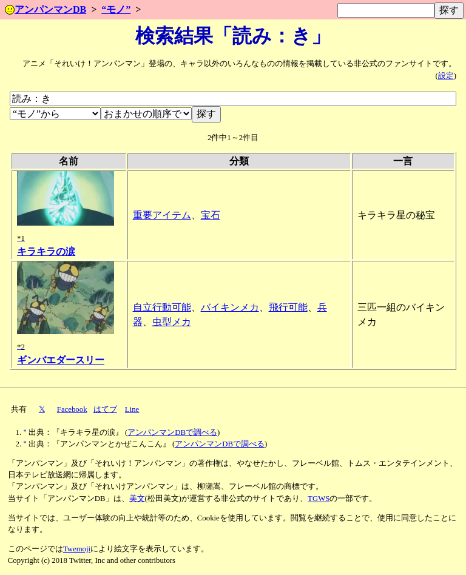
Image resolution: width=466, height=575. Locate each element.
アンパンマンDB (45, 9)
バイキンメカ (230, 307)
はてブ (105, 409)
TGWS (318, 498)
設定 (446, 76)
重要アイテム (162, 215)
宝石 (210, 215)
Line (132, 409)
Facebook (72, 409)
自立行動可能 (162, 307)
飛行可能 (288, 307)
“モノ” (115, 9)
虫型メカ (171, 322)
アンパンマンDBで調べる (172, 432)
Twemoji (76, 549)
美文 (137, 498)
